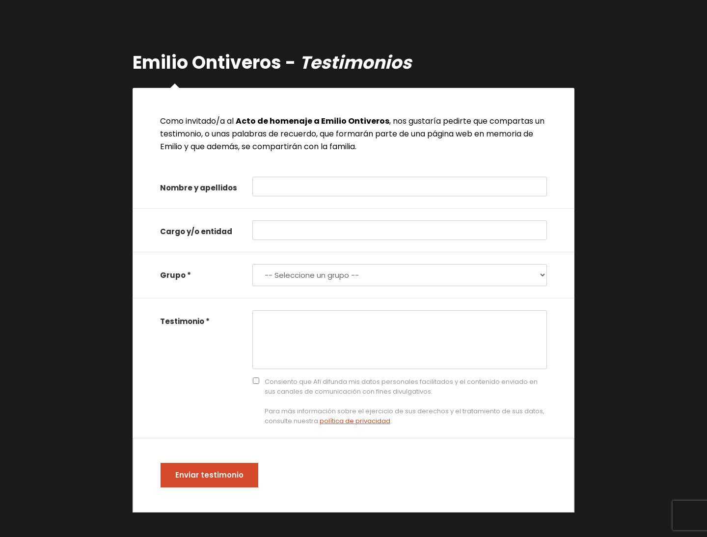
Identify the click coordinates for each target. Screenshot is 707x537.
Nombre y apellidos (198, 188)
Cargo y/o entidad (196, 231)
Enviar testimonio (209, 475)
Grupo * (175, 275)
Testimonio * (185, 321)
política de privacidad (355, 421)
